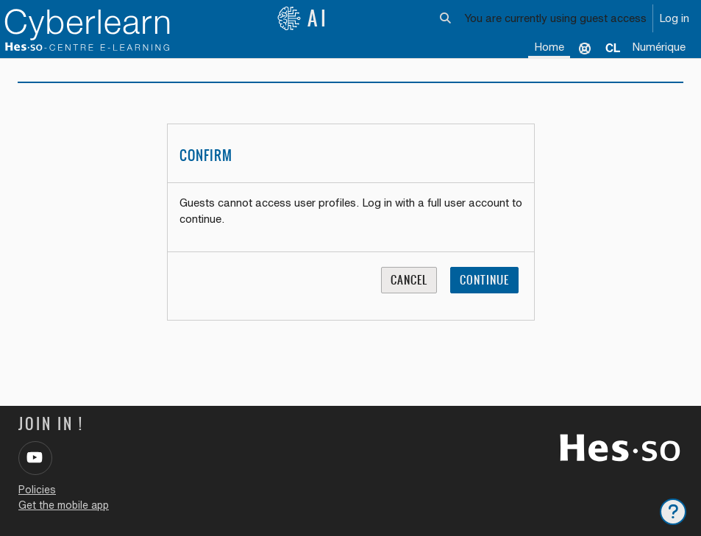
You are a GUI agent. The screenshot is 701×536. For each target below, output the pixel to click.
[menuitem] (612, 48)
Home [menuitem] (549, 46)
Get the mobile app (63, 505)
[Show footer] (673, 512)
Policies (37, 490)
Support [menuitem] (584, 48)
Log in (674, 18)
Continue (484, 279)
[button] (446, 18)
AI (303, 18)
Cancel (409, 279)
